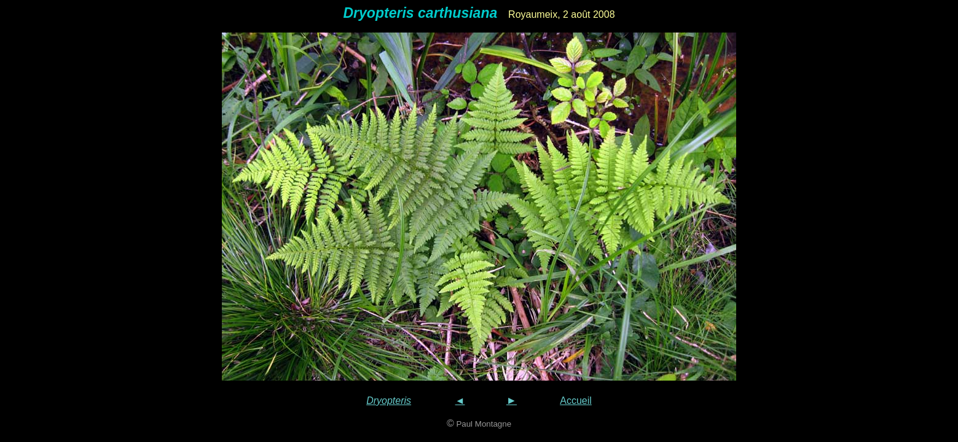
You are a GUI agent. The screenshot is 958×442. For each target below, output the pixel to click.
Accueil (576, 400)
